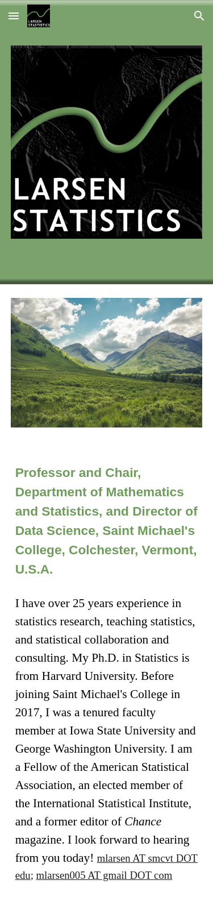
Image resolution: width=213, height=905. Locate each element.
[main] (107, 521)
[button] (13, 15)
